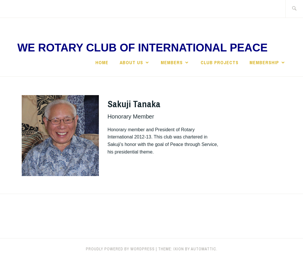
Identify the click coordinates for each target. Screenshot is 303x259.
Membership (264, 62)
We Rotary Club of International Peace (142, 48)
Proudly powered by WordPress (120, 248)
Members (172, 62)
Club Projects (220, 62)
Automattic (203, 248)
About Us (131, 62)
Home (101, 62)
